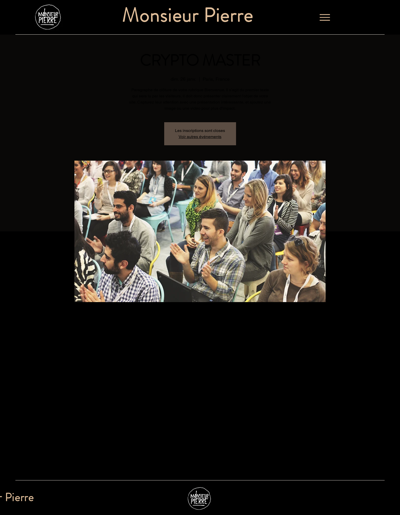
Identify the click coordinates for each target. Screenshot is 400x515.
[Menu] (324, 17)
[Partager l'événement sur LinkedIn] (119, 467)
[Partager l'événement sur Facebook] (94, 467)
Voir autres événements (200, 136)
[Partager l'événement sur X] (106, 467)
